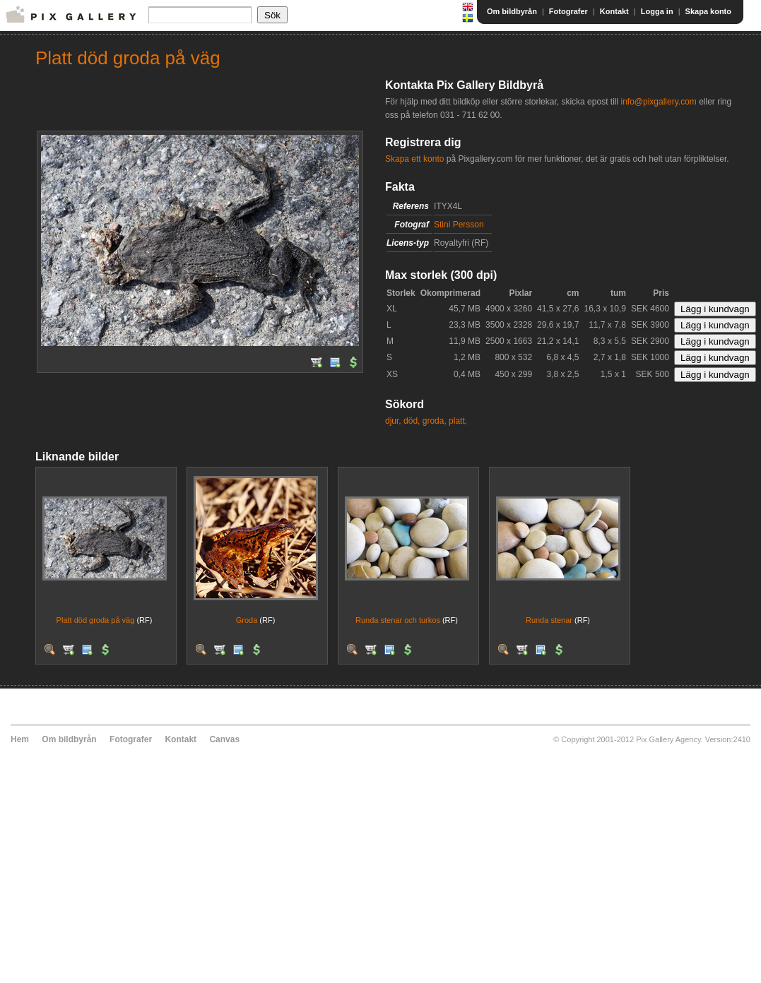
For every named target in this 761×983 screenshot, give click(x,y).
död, (411, 421)
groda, (435, 421)
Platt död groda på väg (96, 620)
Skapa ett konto (414, 159)
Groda (247, 620)
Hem (20, 739)
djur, (393, 421)
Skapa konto (708, 11)
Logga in (657, 11)
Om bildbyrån (512, 11)
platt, (458, 421)
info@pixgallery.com (658, 102)
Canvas (224, 739)
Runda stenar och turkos (397, 620)
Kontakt (614, 11)
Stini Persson (459, 225)
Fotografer (568, 11)
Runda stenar (549, 620)
